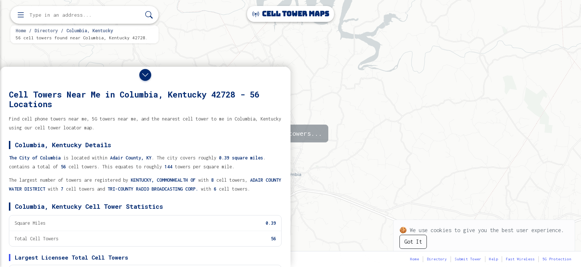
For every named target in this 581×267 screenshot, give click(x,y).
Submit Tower (468, 259)
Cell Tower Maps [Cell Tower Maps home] (290, 13)
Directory (46, 30)
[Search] (149, 15)
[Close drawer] (145, 75)
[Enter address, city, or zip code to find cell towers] (85, 15)
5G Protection (556, 259)
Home (21, 30)
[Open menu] (21, 14)
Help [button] (493, 259)
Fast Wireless (520, 259)
